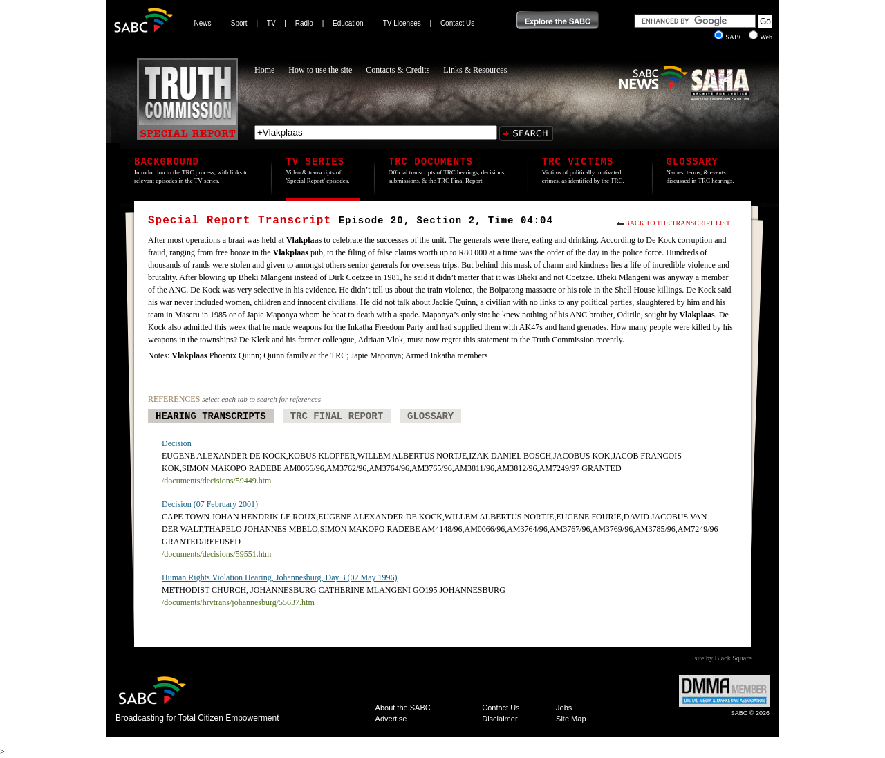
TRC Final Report (336, 416)
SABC (729, 37)
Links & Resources (475, 70)
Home (264, 70)
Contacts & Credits (397, 70)
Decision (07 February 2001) (210, 504)
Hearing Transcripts (211, 416)
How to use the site (320, 70)
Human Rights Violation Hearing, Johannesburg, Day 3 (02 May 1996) (279, 577)
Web (760, 37)
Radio (304, 23)
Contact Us (457, 23)
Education (348, 23)
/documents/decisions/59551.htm (216, 554)
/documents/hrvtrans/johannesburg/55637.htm (238, 602)
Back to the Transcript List (677, 223)
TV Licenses (402, 23)
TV (271, 23)
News (203, 23)
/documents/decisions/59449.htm (216, 481)
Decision (177, 443)
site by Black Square (723, 658)
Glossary (430, 416)
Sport (239, 23)
